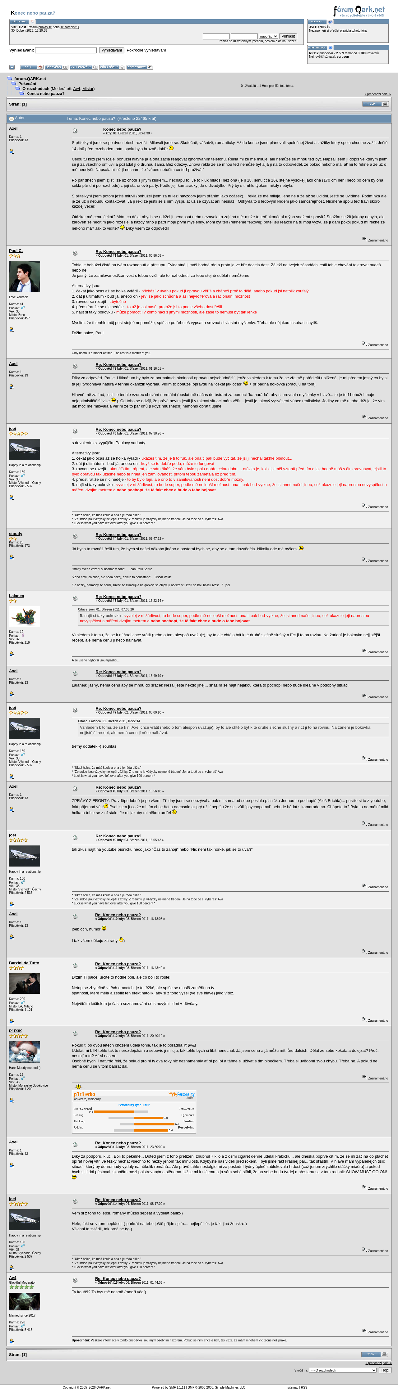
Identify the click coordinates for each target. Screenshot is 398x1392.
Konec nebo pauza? (45, 93)
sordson (343, 56)
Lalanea (16, 595)
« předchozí (372, 94)
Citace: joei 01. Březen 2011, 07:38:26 (106, 609)
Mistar (87, 88)
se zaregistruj (69, 27)
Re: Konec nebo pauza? (118, 251)
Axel (13, 128)
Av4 (76, 88)
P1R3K (15, 1031)
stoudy (15, 533)
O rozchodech (35, 88)
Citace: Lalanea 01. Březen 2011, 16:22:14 (109, 721)
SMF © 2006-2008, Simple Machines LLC (216, 1387)
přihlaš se (45, 27)
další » (386, 94)
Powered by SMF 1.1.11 (168, 1387)
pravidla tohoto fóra (353, 30)
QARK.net (103, 1387)
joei (12, 428)
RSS (304, 1387)
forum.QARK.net (30, 78)
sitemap (293, 1387)
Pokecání (27, 83)
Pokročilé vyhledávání (146, 50)
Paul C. (16, 250)
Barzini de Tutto (24, 963)
